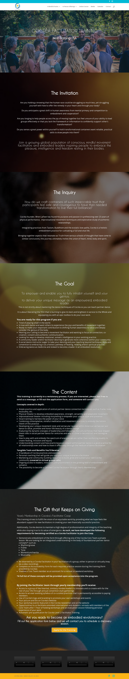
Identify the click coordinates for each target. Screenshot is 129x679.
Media (93, 6)
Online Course (83, 6)
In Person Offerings (69, 6)
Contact (108, 6)
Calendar (100, 6)
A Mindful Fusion (52, 6)
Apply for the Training (64, 630)
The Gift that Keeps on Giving (64, 509)
